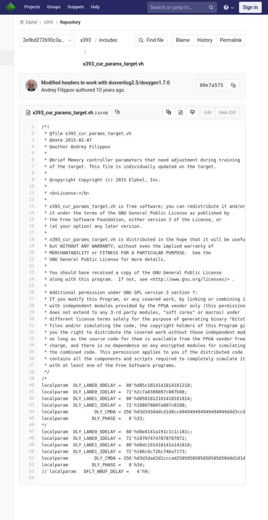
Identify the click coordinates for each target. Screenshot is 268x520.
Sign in (250, 7)
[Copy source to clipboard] (163, 112)
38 (32, 371)
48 (32, 437)
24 (32, 278)
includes (112, 40)
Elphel (32, 22)
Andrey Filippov (61, 90)
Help (95, 7)
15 (32, 219)
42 (32, 398)
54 (32, 477)
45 (32, 418)
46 (32, 424)
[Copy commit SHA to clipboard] (228, 85)
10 (32, 186)
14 (32, 212)
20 (32, 252)
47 (32, 431)
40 (32, 384)
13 (32, 206)
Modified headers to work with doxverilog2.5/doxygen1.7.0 (109, 82)
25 (32, 285)
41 (32, 391)
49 (32, 444)
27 (32, 298)
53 (32, 471)
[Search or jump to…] (183, 7)
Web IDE (222, 112)
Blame (178, 40)
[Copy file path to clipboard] (121, 112)
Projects (32, 7)
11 (32, 192)
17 (32, 232)
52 (32, 464)
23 (32, 272)
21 (32, 259)
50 (32, 451)
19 (32, 245)
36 (32, 358)
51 (32, 457)
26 (32, 292)
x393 (89, 40)
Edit (203, 112)
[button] (8, 511)
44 (32, 411)
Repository (74, 22)
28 (32, 305)
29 (32, 312)
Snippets (75, 7)
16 (32, 225)
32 (32, 331)
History (200, 40)
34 (32, 345)
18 (32, 239)
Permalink (226, 40)
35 (32, 351)
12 (32, 199)
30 (32, 318)
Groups (54, 7)
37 (32, 365)
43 (32, 404)
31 (32, 325)
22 (32, 265)
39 (32, 378)
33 (32, 338)
